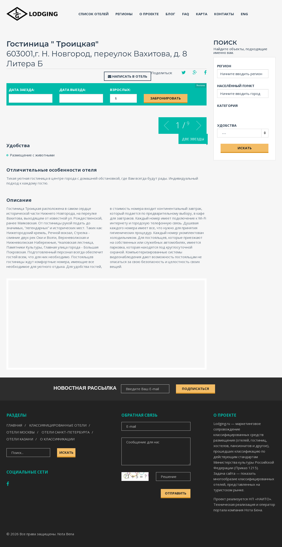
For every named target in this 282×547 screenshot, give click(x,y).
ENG (244, 14)
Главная (14, 425)
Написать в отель (127, 76)
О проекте (149, 14)
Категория (227, 105)
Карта (201, 14)
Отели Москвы (20, 432)
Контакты (224, 14)
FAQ (185, 14)
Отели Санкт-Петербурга (65, 432)
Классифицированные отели (57, 425)
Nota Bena (65, 534)
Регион (224, 66)
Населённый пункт (235, 85)
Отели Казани (19, 439)
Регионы (123, 14)
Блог (170, 14)
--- (224, 133)
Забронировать (165, 98)
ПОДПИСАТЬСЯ (195, 388)
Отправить (175, 493)
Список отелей (93, 14)
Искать (245, 148)
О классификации (57, 439)
